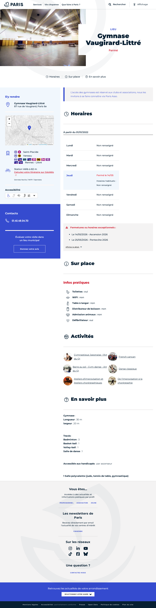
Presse (82, 605)
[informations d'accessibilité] (21, 195)
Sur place (72, 76)
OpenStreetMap (43, 144)
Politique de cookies (110, 605)
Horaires (52, 76)
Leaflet (29, 144)
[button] (29, 128)
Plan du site (127, 605)
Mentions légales (30, 605)
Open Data (93, 605)
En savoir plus (95, 76)
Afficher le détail (73, 247)
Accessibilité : (58, 605)
